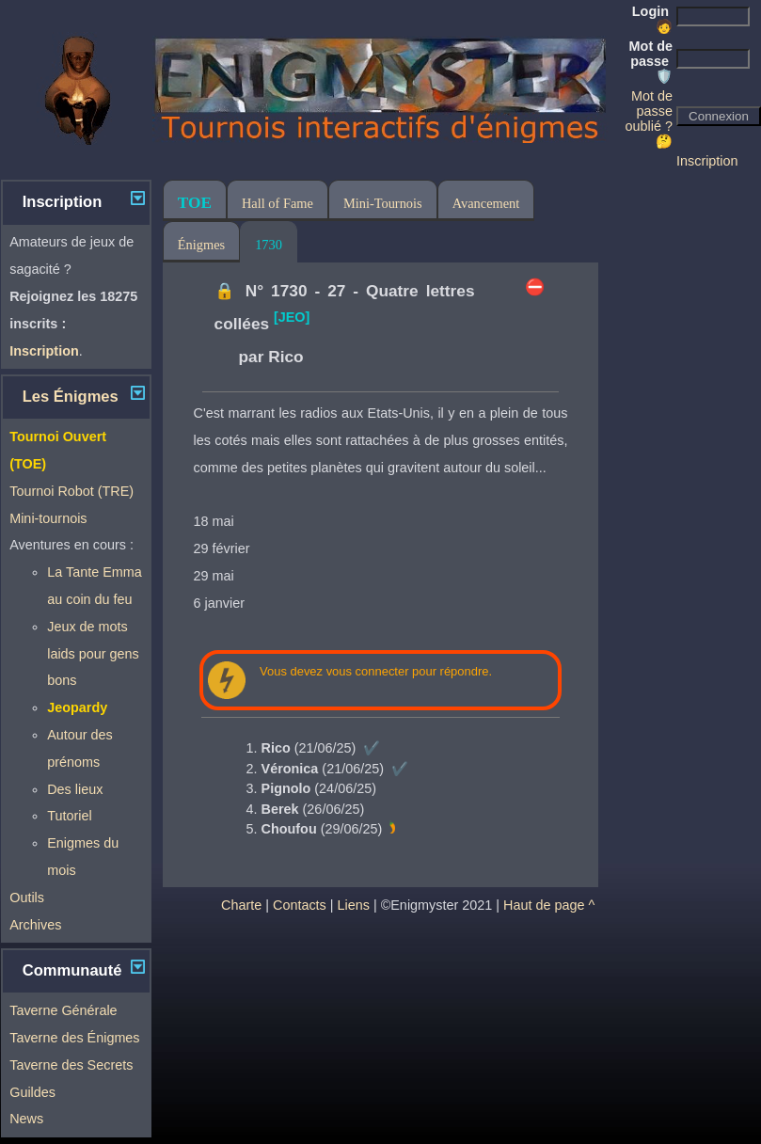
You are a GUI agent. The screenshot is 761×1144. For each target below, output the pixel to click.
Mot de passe (651, 61)
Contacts (299, 905)
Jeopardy (77, 707)
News (26, 1118)
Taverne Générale (63, 1010)
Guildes (32, 1092)
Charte (241, 905)
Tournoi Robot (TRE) (71, 491)
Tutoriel (69, 815)
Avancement (486, 203)
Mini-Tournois (382, 203)
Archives (35, 924)
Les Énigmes (71, 396)
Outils (26, 897)
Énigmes (201, 244)
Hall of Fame (277, 203)
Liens (354, 905)
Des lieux (75, 789)
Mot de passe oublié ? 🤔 (649, 118)
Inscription (707, 160)
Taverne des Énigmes (74, 1037)
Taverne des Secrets (71, 1064)
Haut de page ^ (549, 905)
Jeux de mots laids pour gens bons (93, 654)
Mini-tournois (48, 518)
